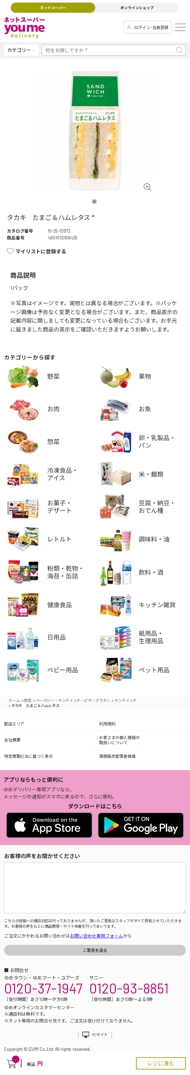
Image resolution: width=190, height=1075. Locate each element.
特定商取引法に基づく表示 (28, 756)
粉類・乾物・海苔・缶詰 (52, 574)
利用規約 (107, 723)
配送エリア (14, 723)
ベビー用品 (52, 672)
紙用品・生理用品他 (144, 639)
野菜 (52, 378)
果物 (144, 378)
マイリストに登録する (40, 251)
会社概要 (12, 739)
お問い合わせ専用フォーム (96, 936)
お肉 (52, 410)
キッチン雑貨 (144, 606)
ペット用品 (144, 672)
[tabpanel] (95, 130)
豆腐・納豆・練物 (144, 508)
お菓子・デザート (52, 508)
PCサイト (99, 1034)
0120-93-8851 (128, 988)
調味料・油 (144, 541)
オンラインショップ (137, 7)
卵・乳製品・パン (144, 443)
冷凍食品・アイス (52, 476)
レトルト (52, 541)
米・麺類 (144, 476)
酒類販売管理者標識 (117, 756)
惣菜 (52, 443)
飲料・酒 (144, 574)
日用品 (52, 639)
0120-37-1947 (43, 988)
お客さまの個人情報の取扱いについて (119, 740)
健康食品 (52, 606)
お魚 (144, 410)
